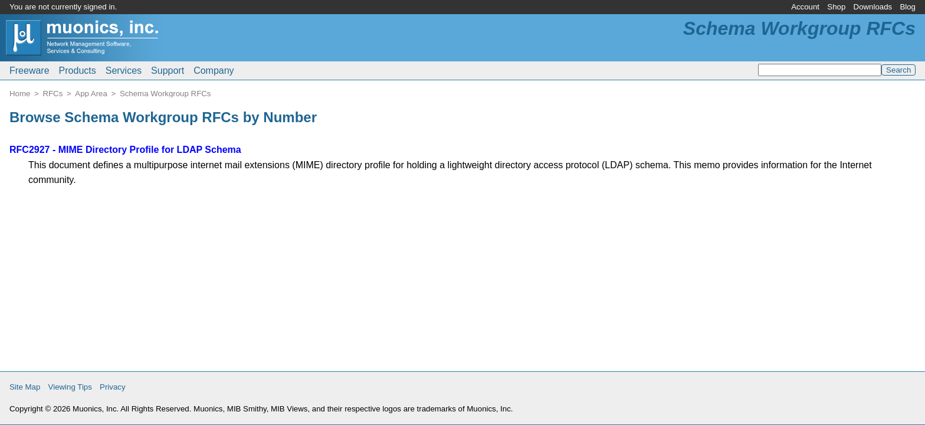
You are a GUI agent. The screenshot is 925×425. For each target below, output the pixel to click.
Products (77, 71)
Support (167, 71)
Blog (908, 6)
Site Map (24, 386)
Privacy (113, 386)
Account (805, 6)
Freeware (29, 71)
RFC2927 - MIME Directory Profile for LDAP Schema (125, 150)
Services (124, 71)
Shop (836, 6)
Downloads (873, 6)
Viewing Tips (70, 386)
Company (213, 71)
